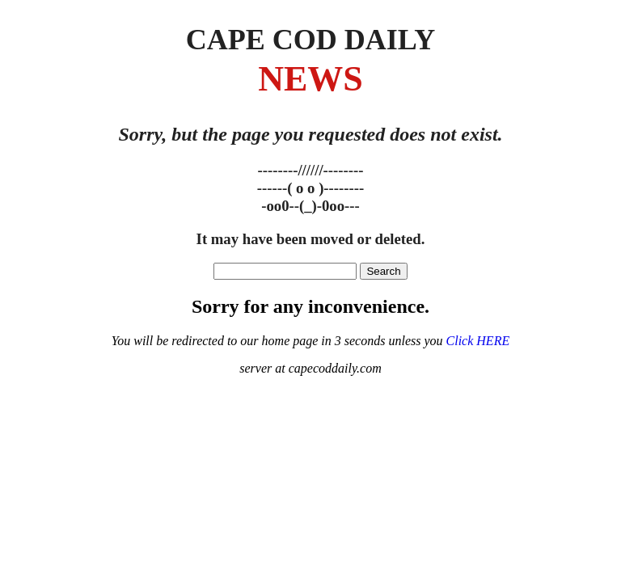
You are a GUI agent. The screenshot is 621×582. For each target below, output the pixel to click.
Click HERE (478, 341)
